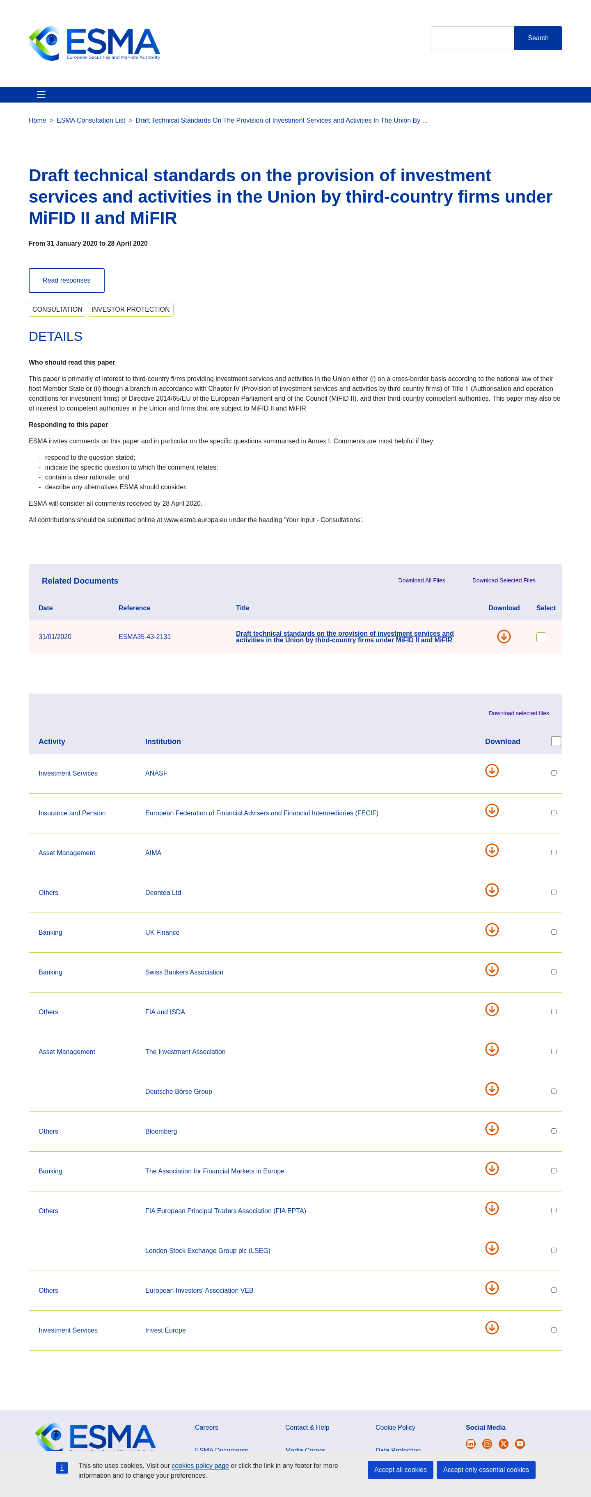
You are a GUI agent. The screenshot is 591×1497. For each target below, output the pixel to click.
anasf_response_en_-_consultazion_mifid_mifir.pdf (495, 780)
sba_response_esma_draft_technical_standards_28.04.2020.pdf (495, 979)
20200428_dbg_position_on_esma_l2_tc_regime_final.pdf (495, 1098)
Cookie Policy (395, 1437)
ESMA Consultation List (91, 130)
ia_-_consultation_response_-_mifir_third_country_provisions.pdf (495, 1059)
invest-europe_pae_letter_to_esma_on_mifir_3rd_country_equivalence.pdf (495, 1337)
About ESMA (49, 99)
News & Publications (188, 99)
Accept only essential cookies (486, 1469)
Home (37, 130)
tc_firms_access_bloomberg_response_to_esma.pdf (495, 1138)
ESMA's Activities (112, 99)
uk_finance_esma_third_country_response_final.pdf (495, 939)
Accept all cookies (400, 1469)
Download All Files (422, 590)
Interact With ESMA (332, 99)
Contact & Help (403, 99)
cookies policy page (200, 1465)
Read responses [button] (67, 290)
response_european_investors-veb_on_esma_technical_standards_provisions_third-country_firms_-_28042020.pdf (495, 1297)
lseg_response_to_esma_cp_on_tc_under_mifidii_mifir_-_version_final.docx (495, 1257)
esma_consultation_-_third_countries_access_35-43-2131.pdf (495, 899)
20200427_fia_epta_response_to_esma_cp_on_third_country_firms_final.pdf (495, 1218)
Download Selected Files (504, 590)
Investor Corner (261, 99)
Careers (206, 1437)
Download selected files (519, 723)
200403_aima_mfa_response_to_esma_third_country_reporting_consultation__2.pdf (495, 860)
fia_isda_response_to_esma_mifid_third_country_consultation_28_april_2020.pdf (495, 1019)
